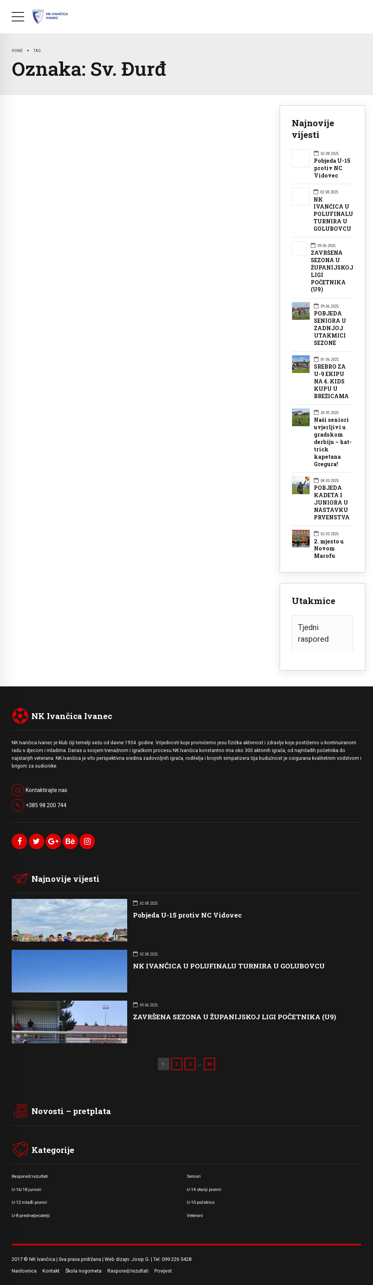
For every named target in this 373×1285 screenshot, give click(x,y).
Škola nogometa (83, 1271)
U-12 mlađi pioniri (29, 1202)
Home (17, 50)
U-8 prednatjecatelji (31, 1215)
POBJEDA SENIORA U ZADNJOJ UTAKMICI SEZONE (330, 328)
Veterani (195, 1215)
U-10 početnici (201, 1202)
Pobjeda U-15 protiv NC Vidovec (332, 168)
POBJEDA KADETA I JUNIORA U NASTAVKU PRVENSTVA (332, 502)
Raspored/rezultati (30, 1176)
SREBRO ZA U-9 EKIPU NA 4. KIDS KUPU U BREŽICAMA (331, 381)
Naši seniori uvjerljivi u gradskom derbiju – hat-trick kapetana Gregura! (333, 442)
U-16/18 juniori (26, 1189)
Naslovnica (24, 1271)
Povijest (163, 1271)
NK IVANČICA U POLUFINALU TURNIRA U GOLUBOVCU (333, 214)
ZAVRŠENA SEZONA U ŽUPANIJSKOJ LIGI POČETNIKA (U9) (332, 271)
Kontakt (51, 1271)
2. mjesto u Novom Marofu (329, 549)
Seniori (194, 1176)
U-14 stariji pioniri (204, 1189)
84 (209, 1064)
